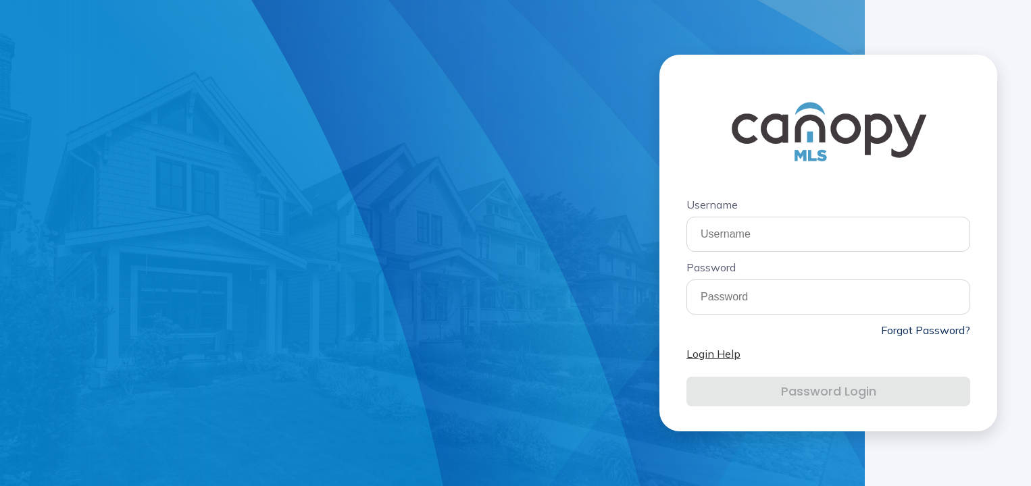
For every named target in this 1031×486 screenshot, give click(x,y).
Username (712, 204)
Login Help (713, 353)
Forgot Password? (925, 330)
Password (711, 267)
